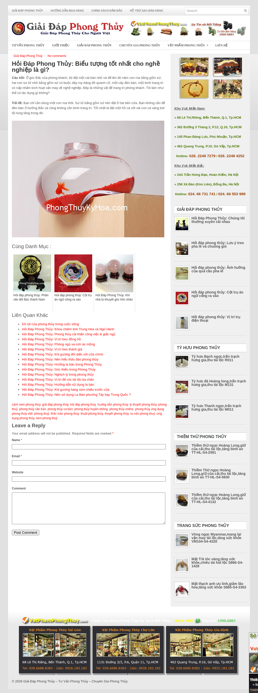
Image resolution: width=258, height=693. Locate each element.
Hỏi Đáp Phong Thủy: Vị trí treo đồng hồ (51, 339)
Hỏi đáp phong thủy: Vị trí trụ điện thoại (215, 318)
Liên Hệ (221, 45)
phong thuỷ (41, 413)
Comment (19, 488)
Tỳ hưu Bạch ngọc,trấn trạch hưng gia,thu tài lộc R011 (215, 358)
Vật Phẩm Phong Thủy (189, 44)
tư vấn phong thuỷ (143, 413)
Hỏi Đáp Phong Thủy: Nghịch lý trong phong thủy (58, 374)
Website (17, 472)
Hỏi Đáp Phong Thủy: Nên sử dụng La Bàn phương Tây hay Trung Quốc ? (76, 395)
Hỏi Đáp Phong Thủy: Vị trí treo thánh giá (52, 349)
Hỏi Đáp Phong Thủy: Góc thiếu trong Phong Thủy (58, 369)
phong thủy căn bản (32, 409)
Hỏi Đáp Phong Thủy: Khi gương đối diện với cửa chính (62, 354)
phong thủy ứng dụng (149, 409)
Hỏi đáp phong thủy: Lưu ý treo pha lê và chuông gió (217, 244)
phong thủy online (121, 409)
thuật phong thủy (92, 413)
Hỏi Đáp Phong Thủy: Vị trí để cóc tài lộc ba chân (58, 379)
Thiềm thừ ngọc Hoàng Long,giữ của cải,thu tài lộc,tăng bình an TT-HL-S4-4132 (218, 498)
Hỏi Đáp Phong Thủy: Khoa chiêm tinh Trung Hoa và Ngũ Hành (68, 329)
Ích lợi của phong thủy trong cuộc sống (50, 324)
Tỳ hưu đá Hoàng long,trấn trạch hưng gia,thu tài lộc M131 (218, 383)
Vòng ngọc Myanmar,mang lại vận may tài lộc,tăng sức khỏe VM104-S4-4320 (216, 537)
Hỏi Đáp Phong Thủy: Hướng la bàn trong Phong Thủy (62, 364)
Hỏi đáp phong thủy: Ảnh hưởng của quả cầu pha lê (218, 269)
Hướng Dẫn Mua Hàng (67, 10)
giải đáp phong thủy (55, 404)
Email (17, 456)
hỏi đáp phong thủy (83, 404)
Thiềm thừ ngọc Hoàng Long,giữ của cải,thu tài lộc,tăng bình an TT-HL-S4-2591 (218, 448)
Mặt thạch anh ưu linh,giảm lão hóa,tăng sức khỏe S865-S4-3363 (218, 585)
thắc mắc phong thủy (65, 413)
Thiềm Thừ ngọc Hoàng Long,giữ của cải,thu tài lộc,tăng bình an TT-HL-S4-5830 (218, 473)
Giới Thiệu (60, 45)
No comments (57, 56)
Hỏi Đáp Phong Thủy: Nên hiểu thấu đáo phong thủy (60, 359)
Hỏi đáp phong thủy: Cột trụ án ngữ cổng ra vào (217, 294)
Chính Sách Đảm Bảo (106, 10)
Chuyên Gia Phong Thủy (139, 45)
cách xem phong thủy (26, 404)
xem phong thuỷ (46, 418)
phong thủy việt (22, 413)
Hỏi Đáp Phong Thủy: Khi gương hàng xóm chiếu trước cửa (65, 389)
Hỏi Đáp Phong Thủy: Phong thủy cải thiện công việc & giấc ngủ (68, 334)
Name (17, 440)
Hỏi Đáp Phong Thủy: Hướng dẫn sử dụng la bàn (58, 384)
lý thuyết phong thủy (143, 404)
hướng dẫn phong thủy (113, 404)
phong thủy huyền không (91, 409)
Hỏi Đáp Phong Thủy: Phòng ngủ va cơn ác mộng (58, 344)
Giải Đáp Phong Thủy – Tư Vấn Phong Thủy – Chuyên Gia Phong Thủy (75, 681)
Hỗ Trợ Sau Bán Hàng (146, 10)
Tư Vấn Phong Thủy (28, 45)
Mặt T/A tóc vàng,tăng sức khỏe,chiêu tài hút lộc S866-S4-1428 (217, 562)
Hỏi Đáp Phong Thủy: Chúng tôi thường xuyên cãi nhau (218, 220)
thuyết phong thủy (117, 413)
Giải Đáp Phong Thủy (27, 10)
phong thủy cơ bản (60, 409)
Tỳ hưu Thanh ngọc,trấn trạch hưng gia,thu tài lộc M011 (216, 407)
